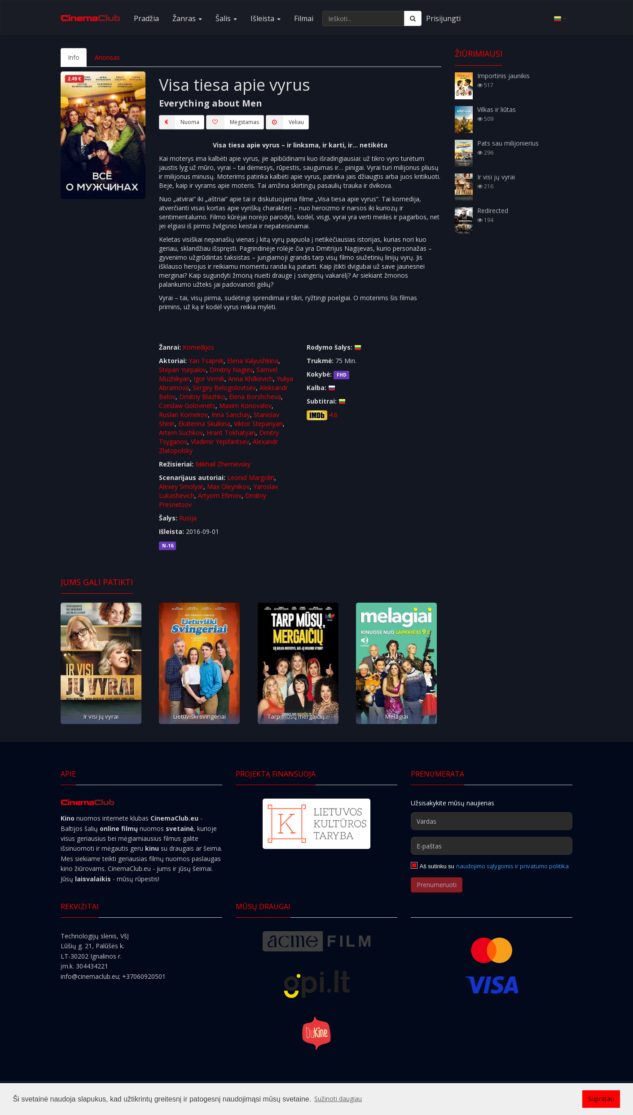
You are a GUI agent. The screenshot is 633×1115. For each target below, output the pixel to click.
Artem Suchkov (181, 432)
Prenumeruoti (437, 884)
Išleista (266, 18)
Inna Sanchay (230, 414)
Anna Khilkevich (250, 378)
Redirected (492, 210)
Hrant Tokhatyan (231, 432)
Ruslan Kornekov (183, 414)
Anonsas (107, 57)
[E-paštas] (491, 846)
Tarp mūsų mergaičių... (298, 716)
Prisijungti (443, 18)
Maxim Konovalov (245, 405)
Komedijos (198, 347)
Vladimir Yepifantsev (220, 441)
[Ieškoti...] (363, 18)
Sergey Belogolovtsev (224, 387)
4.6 (333, 414)
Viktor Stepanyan (258, 423)
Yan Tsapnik (206, 360)
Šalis (226, 18)
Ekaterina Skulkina (204, 423)
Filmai (303, 18)
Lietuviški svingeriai (199, 716)
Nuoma (179, 122)
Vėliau (285, 122)
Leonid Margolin (250, 477)
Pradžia (146, 18)
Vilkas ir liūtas (496, 109)
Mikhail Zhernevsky (223, 464)
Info (73, 57)
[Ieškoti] (413, 18)
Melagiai (396, 716)
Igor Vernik (208, 378)
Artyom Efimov (220, 495)
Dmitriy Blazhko (202, 396)
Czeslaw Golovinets (187, 405)
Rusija (188, 518)
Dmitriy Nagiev (231, 369)
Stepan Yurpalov (182, 369)
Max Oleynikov (228, 486)
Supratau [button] (601, 1098)
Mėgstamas (232, 122)
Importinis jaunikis (503, 75)
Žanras (187, 18)
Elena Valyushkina (252, 360)
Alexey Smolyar (181, 486)
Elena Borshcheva (255, 396)
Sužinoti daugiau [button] (338, 1098)
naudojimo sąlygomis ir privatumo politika (512, 866)
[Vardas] (491, 821)
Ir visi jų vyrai (101, 716)
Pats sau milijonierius (508, 143)
